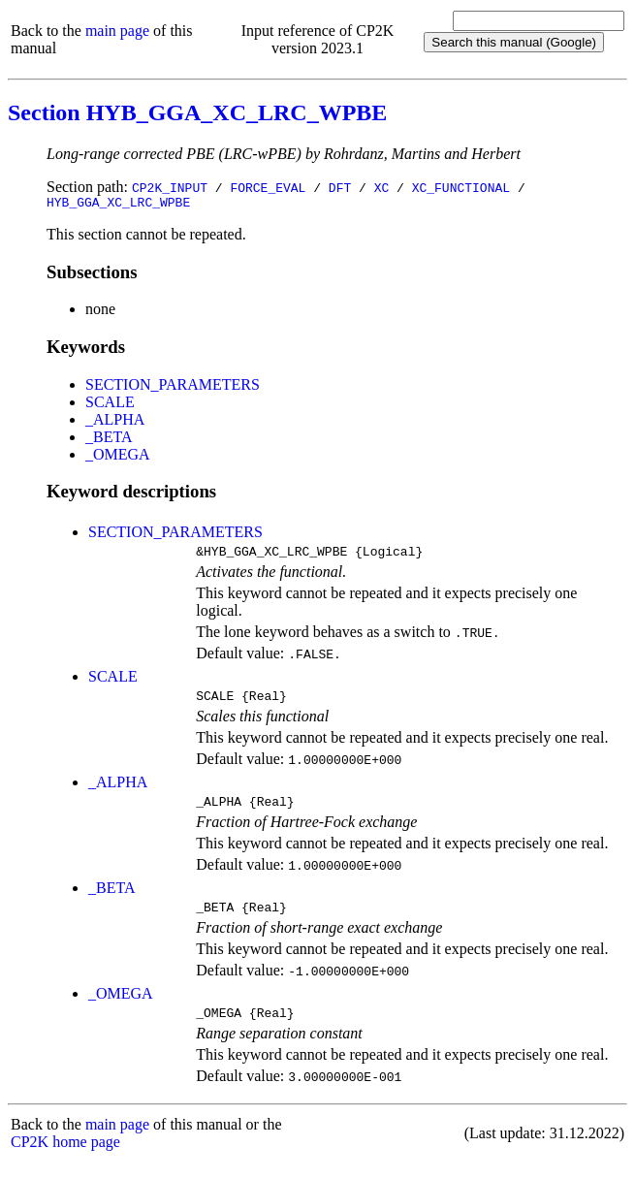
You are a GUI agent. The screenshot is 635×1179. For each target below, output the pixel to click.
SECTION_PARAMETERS (172, 387)
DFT (340, 187)
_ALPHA (114, 422)
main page (117, 30)
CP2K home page (65, 1159)
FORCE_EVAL (267, 187)
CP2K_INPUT (169, 187)
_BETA (109, 439)
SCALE (110, 405)
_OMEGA (117, 457)
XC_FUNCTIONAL (461, 187)
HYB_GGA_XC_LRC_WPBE (118, 204)
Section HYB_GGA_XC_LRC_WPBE (197, 112)
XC (382, 187)
